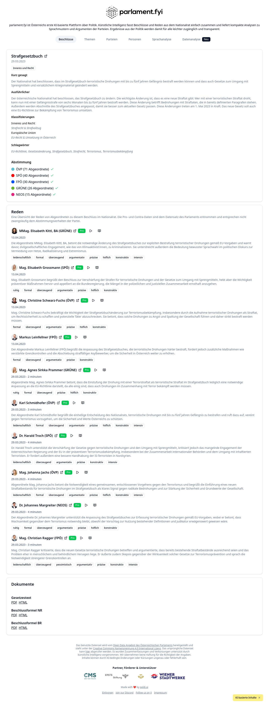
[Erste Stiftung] (117, 676)
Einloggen (107, 692)
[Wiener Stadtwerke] (168, 676)
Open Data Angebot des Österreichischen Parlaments (143, 645)
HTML (23, 602)
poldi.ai (144, 687)
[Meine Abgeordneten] (141, 676)
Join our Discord (125, 692)
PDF (14, 602)
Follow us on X (144, 692)
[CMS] (90, 676)
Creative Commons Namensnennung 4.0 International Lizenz (127, 648)
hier (88, 651)
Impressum (160, 692)
